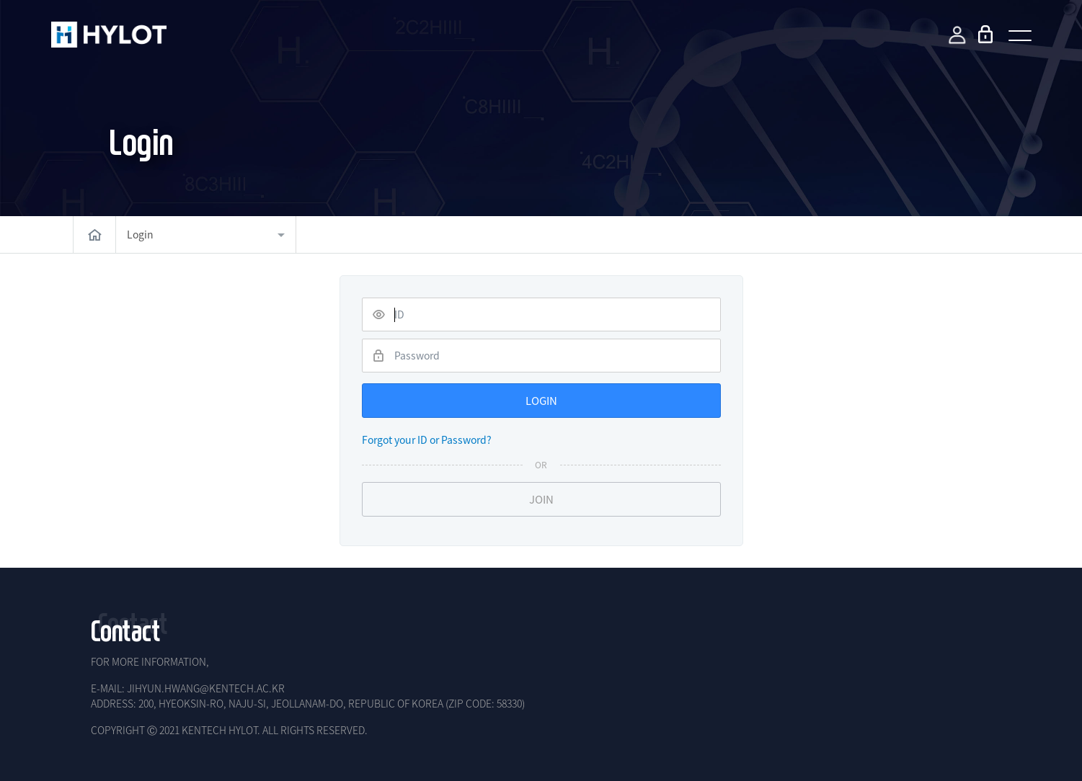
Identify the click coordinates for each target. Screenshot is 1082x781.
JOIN (541, 499)
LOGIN (541, 401)
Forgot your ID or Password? (427, 439)
